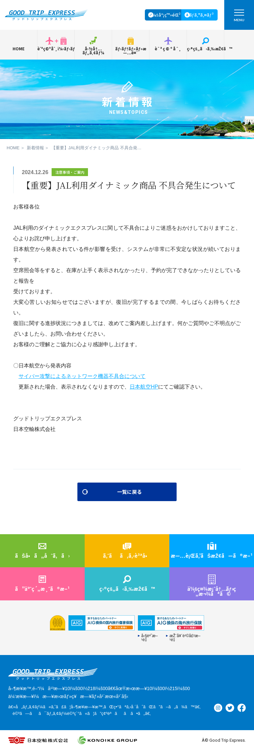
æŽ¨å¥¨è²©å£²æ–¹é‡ (184, 638)
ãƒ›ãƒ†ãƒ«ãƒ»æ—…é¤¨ (130, 50)
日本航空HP (144, 387)
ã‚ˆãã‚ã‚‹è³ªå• (127, 555)
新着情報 (35, 147)
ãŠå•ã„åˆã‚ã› (42, 555)
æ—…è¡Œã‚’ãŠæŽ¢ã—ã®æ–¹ (212, 555)
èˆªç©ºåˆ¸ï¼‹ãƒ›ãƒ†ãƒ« (55, 48)
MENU (239, 17)
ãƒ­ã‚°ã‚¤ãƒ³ (201, 15)
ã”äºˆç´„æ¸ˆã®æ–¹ (42, 588)
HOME (18, 48)
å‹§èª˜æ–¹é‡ (149, 638)
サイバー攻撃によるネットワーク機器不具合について (82, 376)
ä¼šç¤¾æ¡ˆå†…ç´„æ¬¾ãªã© (211, 591)
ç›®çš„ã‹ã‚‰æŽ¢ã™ (205, 48)
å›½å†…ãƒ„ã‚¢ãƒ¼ (93, 50)
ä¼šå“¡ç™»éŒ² (165, 15)
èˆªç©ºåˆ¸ (168, 48)
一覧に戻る (129, 491)
